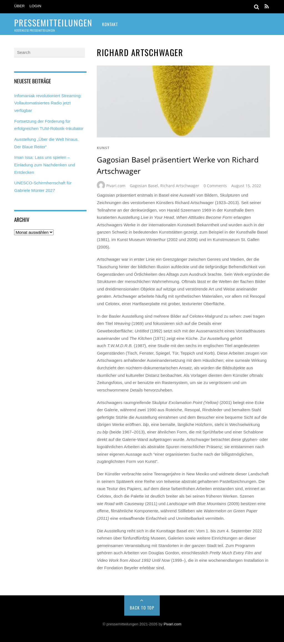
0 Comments (215, 185)
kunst (103, 148)
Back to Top (142, 608)
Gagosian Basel (144, 185)
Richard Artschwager (179, 185)
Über (19, 6)
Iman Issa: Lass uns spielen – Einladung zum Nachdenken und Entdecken (44, 164)
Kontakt (110, 24)
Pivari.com (115, 185)
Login (35, 6)
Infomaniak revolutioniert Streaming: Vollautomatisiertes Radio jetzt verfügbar (48, 103)
